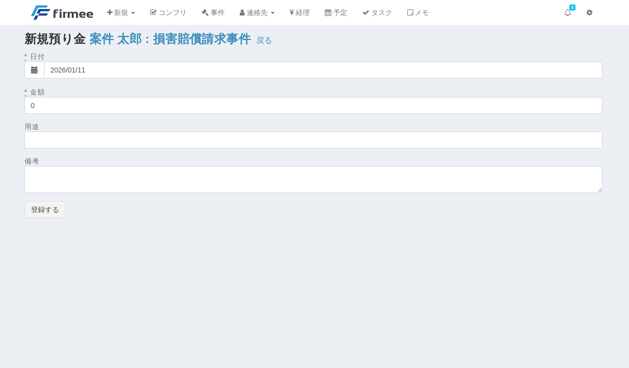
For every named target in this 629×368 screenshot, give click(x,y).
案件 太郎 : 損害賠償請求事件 (170, 39)
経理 (300, 12)
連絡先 (257, 12)
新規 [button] (121, 12)
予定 (336, 12)
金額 (35, 92)
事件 (213, 12)
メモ (418, 12)
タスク (377, 12)
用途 (32, 126)
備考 (32, 161)
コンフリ (168, 12)
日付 (35, 56)
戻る (264, 40)
